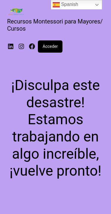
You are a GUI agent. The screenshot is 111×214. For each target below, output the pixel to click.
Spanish (65, 4)
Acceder (50, 46)
